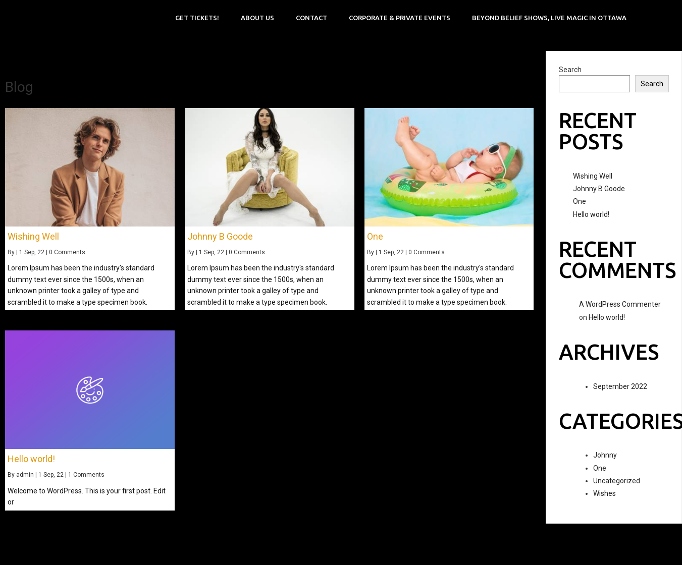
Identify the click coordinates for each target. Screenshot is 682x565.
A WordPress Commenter (620, 304)
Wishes (604, 493)
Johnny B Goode (599, 189)
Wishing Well (592, 176)
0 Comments (67, 252)
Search (570, 70)
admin (25, 474)
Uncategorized (616, 481)
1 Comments (86, 474)
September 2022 (620, 386)
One (579, 201)
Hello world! (591, 214)
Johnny (605, 455)
